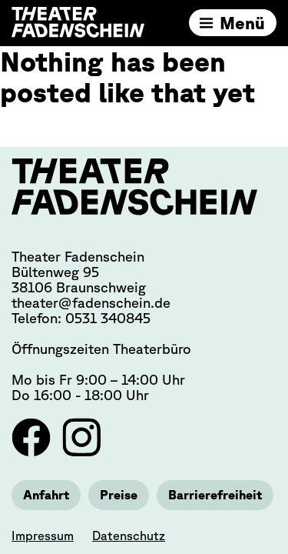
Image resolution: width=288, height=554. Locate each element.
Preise (118, 495)
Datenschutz (128, 535)
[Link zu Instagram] (81, 451)
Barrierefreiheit (215, 495)
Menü (242, 22)
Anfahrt (46, 495)
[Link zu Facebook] (33, 451)
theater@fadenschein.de (91, 302)
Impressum (43, 535)
